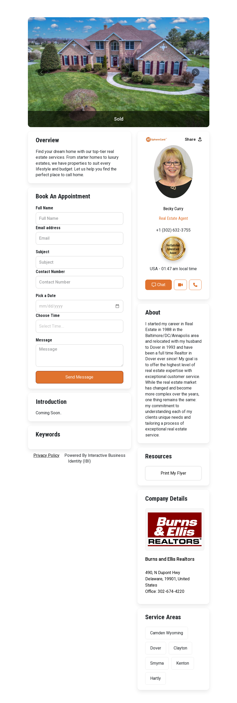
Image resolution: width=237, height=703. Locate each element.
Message (44, 340)
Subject (42, 251)
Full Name (44, 207)
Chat (158, 284)
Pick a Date (46, 295)
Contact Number (50, 271)
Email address (48, 227)
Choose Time (48, 315)
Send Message (79, 377)
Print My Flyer (173, 473)
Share (193, 139)
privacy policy (46, 455)
